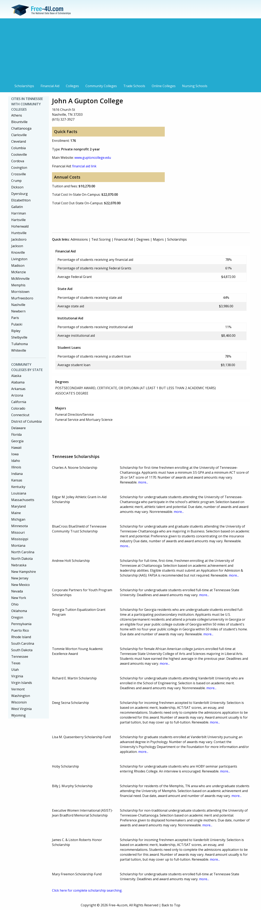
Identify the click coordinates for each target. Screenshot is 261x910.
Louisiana (18, 493)
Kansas (16, 480)
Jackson (17, 246)
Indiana (17, 473)
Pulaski (16, 324)
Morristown (20, 291)
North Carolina (22, 552)
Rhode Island (21, 637)
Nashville (18, 304)
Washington (20, 695)
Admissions (79, 239)
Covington (19, 167)
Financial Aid (50, 86)
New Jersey (19, 578)
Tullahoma (19, 344)
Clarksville (19, 135)
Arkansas (18, 389)
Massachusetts (22, 500)
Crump (16, 180)
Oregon (17, 617)
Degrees (142, 239)
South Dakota (21, 650)
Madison (17, 265)
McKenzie (18, 272)
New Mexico (20, 584)
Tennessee (19, 656)
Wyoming (18, 715)
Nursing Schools (194, 86)
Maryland (18, 506)
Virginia (17, 676)
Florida (16, 434)
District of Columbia (26, 421)
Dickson (17, 187)
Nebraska (18, 565)
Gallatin (17, 206)
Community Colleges (101, 86)
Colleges (72, 86)
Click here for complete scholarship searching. (87, 890)
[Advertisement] (130, 51)
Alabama (17, 382)
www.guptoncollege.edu (92, 157)
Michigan (18, 519)
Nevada (17, 591)
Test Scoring (101, 239)
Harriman (18, 213)
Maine (16, 513)
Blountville (19, 122)
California (18, 402)
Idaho (15, 460)
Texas (15, 663)
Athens (16, 115)
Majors (158, 239)
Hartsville (18, 220)
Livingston (19, 259)
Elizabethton (21, 200)
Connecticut (20, 415)
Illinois (16, 467)
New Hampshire (23, 571)
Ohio (15, 604)
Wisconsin (19, 702)
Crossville (18, 174)
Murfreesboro (22, 298)
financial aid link (84, 166)
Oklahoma (19, 611)
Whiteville (18, 350)
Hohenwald (20, 226)
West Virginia (21, 709)
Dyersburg (19, 193)
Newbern (18, 311)
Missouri (18, 532)
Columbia (18, 148)
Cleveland (18, 141)
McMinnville (20, 278)
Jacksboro (19, 239)
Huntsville (19, 233)
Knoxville (18, 252)
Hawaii (16, 447)
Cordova (17, 161)
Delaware (18, 428)
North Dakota (22, 558)
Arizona (17, 395)
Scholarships (24, 86)
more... (143, 482)
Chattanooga (21, 128)
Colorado (18, 408)
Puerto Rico (20, 630)
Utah (15, 669)
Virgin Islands (21, 682)
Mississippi (19, 539)
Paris (15, 318)
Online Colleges (164, 86)
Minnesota (19, 526)
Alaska (16, 375)
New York (18, 598)
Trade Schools (134, 86)
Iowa (15, 454)
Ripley (15, 331)
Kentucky (18, 486)
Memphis (18, 285)
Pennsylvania (21, 624)
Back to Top (171, 905)
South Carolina (22, 643)
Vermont (18, 689)
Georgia (17, 441)
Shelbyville (19, 337)
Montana (18, 545)
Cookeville (19, 154)
